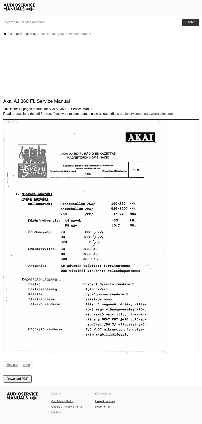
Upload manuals (105, 401)
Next (26, 365)
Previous (12, 365)
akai (19, 34)
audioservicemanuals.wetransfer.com (146, 113)
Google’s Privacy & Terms (66, 406)
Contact (56, 412)
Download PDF (17, 379)
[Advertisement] (76, 67)
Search (190, 22)
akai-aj (31, 34)
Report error (102, 406)
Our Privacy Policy (62, 401)
